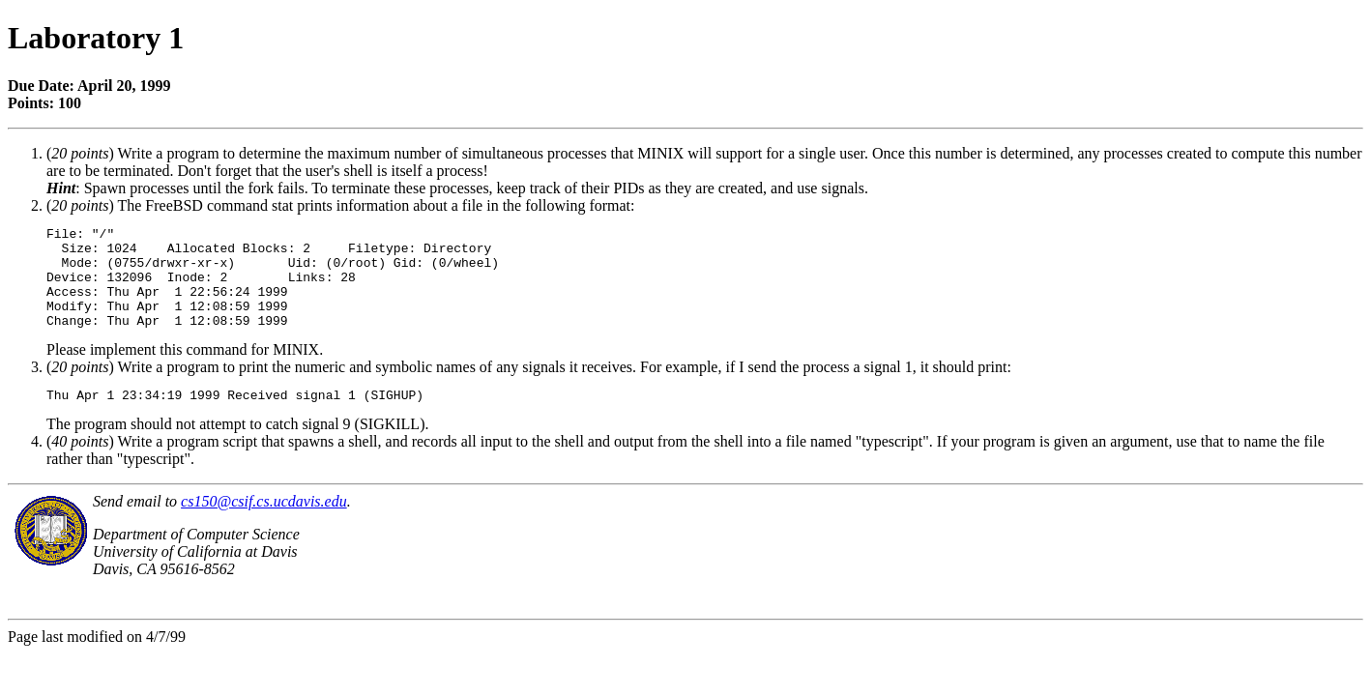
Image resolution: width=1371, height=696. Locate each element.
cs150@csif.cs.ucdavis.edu (264, 524)
